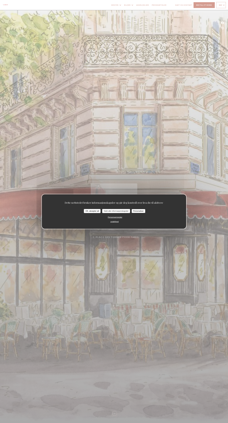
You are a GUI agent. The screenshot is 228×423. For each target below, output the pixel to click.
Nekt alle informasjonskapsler (116, 211)
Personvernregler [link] (115, 217)
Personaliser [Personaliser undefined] (138, 211)
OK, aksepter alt (92, 211)
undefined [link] (114, 221)
